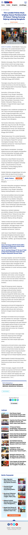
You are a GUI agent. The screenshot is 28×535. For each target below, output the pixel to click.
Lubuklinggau (23, 5)
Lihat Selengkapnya (14, 515)
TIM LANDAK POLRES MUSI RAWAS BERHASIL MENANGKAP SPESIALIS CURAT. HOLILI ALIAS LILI (13, 385)
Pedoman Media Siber (16, 527)
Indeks (8, 5)
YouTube (18, 525)
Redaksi (8, 527)
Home (3, 5)
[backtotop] (14, 521)
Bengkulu (14, 5)
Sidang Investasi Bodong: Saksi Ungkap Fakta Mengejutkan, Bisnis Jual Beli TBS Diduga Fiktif (10, 502)
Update (19, 178)
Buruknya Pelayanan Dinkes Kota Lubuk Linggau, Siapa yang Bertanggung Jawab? (10, 495)
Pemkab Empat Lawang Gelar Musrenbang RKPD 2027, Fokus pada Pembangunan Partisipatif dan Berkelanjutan (9, 488)
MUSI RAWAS (6, 391)
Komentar (14, 403)
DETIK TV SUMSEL (6, 47)
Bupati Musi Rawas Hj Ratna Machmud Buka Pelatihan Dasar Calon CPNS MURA (10, 509)
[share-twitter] (13, 400)
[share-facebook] (10, 400)
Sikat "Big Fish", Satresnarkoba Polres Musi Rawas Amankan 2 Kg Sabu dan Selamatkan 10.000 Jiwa (10, 481)
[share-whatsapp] (15, 400)
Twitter (15, 525)
